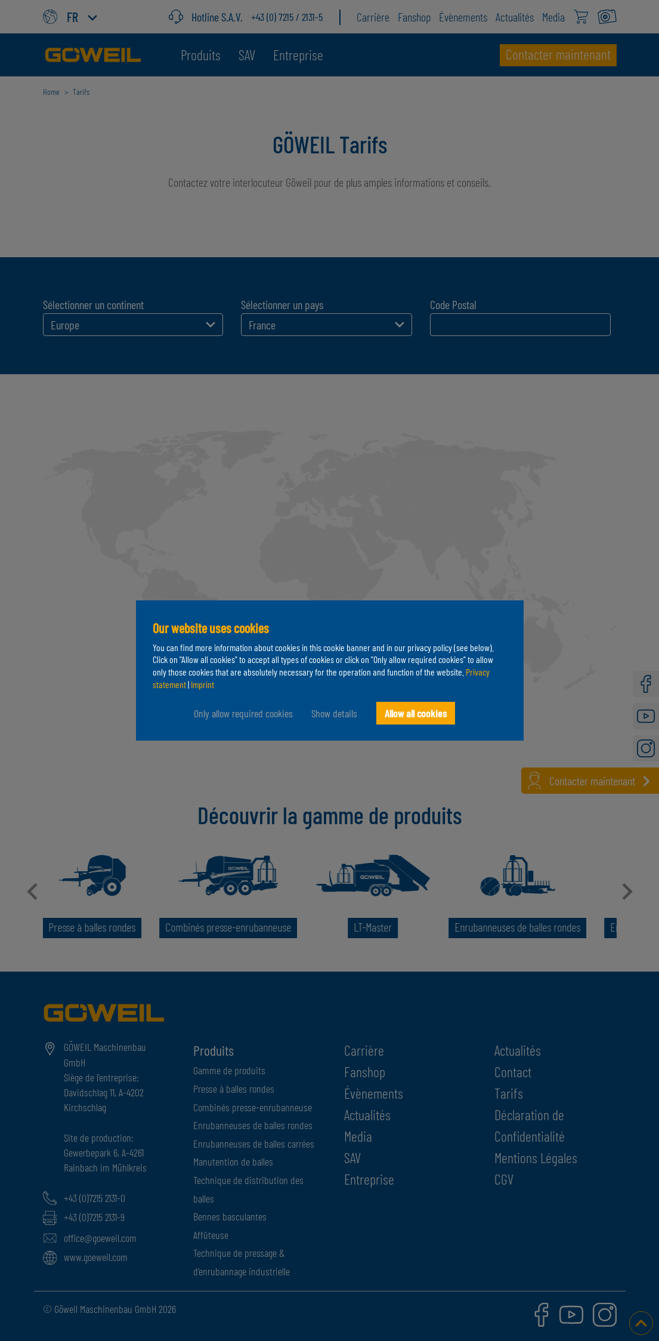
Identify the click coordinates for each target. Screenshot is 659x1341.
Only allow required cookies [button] (242, 713)
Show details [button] (334, 713)
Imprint (202, 684)
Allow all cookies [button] (416, 713)
